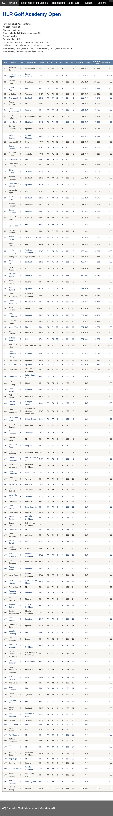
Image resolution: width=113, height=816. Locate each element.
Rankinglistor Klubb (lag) (65, 2)
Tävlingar (88, 2)
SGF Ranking (9, 2)
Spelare (102, 2)
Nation (42, 62)
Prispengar (79, 62)
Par (72, 62)
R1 (48, 62)
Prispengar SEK (96, 62)
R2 (52, 62)
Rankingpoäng (106, 62)
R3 (57, 62)
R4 (61, 62)
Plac (5, 62)
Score (66, 62)
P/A (22, 62)
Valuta (88, 62)
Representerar (31, 62)
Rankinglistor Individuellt (34, 2)
